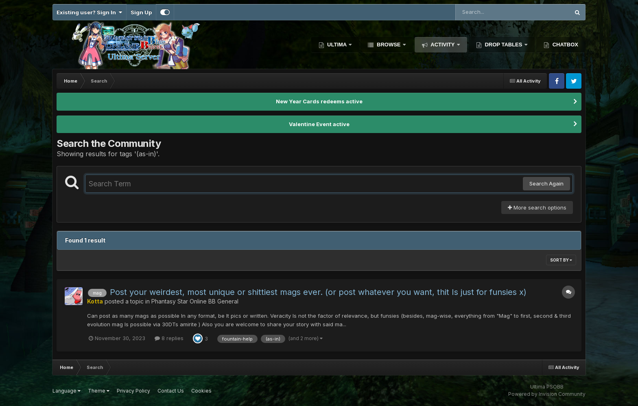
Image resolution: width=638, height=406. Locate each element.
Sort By (561, 260)
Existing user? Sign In (89, 12)
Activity (442, 44)
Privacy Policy (133, 391)
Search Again (546, 183)
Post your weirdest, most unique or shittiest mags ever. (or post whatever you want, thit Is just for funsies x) (318, 292)
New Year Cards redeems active (319, 101)
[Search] (490, 12)
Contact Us (170, 391)
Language (66, 391)
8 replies (169, 338)
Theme (98, 391)
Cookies (201, 391)
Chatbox (564, 44)
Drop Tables (503, 44)
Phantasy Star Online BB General (194, 301)
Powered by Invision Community (547, 394)
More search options (537, 207)
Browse (388, 44)
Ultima (337, 44)
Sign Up (141, 12)
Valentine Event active (319, 124)
